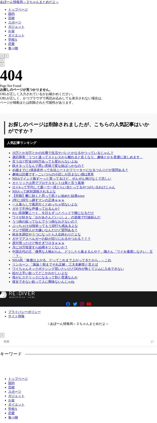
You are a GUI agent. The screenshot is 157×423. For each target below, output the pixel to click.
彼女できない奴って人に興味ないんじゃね (43, 281)
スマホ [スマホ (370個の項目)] (34, 364)
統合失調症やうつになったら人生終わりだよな (46, 234)
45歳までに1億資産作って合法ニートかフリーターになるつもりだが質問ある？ (70, 170)
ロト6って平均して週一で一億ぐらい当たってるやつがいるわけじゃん (63, 187)
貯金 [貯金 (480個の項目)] (99, 371)
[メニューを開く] (6, 56)
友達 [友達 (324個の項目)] (108, 364)
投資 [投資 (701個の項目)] (134, 364)
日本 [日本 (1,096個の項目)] (147, 364)
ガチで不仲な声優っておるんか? (35, 208)
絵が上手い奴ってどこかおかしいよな (40, 273)
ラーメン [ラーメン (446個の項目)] (67, 364)
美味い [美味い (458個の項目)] (84, 371)
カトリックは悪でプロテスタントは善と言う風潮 (48, 183)
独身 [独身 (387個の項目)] (19, 371)
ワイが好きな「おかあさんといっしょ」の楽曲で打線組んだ (56, 217)
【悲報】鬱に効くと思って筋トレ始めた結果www (48, 195)
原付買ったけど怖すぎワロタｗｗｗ (38, 243)
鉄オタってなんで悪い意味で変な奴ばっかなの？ (48, 165)
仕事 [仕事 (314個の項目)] (96, 364)
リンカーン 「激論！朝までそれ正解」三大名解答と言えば (55, 264)
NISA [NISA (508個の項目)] (7, 364)
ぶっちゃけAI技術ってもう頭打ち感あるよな (45, 226)
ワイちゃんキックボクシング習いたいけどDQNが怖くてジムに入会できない (68, 268)
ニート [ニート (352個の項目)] (50, 364)
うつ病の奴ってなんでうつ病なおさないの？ (45, 221)
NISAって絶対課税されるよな (34, 191)
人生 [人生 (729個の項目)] (83, 364)
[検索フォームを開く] (2, 56)
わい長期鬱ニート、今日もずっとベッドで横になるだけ (53, 213)
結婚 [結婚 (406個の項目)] (70, 371)
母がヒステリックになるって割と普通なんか (45, 277)
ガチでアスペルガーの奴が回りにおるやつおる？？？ (51, 238)
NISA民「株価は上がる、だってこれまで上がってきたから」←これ (61, 260)
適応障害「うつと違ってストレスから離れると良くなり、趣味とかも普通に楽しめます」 (77, 157)
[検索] (152, 342)
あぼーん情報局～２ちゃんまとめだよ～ (29, 2)
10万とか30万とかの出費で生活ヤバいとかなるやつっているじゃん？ (63, 153)
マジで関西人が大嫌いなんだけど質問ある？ (45, 230)
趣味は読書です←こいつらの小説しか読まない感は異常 (53, 174)
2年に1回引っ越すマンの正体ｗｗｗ (38, 200)
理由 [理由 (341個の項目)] (32, 371)
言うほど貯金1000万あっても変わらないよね (45, 161)
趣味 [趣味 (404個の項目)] (112, 371)
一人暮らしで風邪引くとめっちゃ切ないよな (45, 204)
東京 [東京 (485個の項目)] (7, 371)
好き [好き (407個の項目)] (121, 364)
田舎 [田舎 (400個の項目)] (58, 371)
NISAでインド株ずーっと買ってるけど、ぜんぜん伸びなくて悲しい (61, 178)
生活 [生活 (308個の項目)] (45, 371)
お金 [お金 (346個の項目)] (20, 364)
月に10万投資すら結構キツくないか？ (40, 247)
